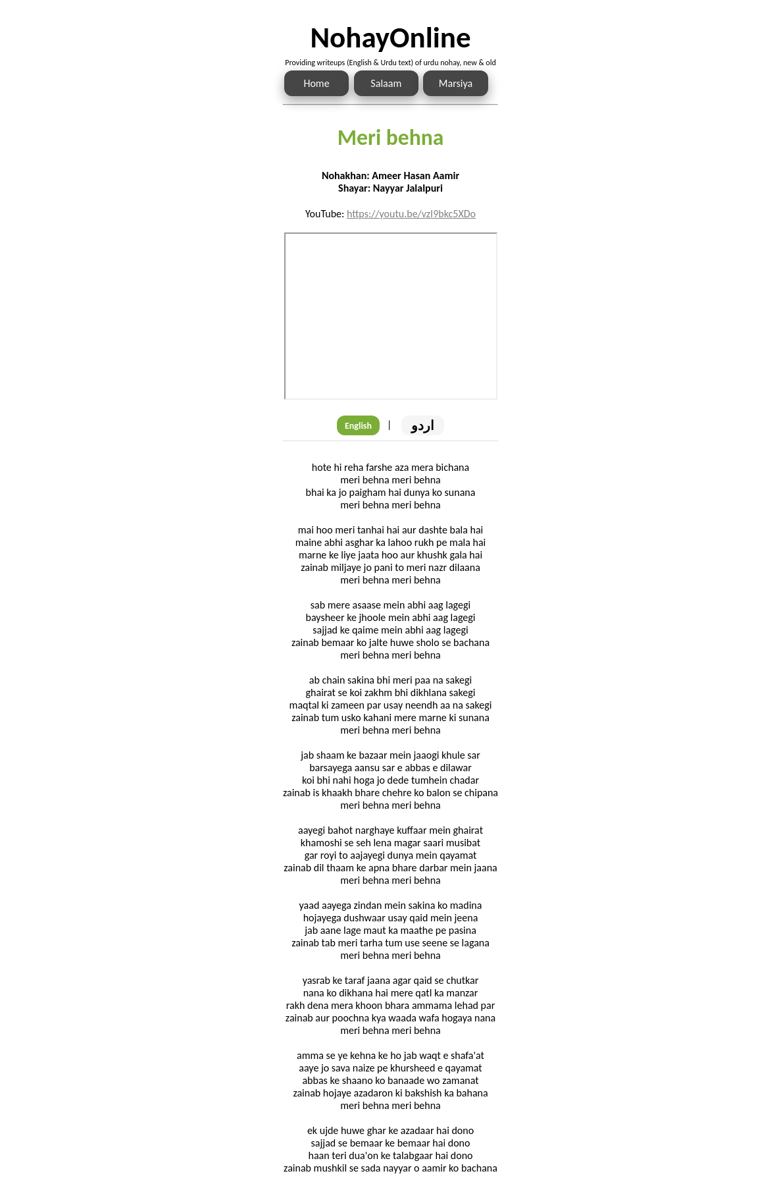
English (358, 425)
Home (316, 83)
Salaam (385, 83)
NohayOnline (390, 37)
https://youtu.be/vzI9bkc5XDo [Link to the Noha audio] (411, 213)
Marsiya (455, 83)
